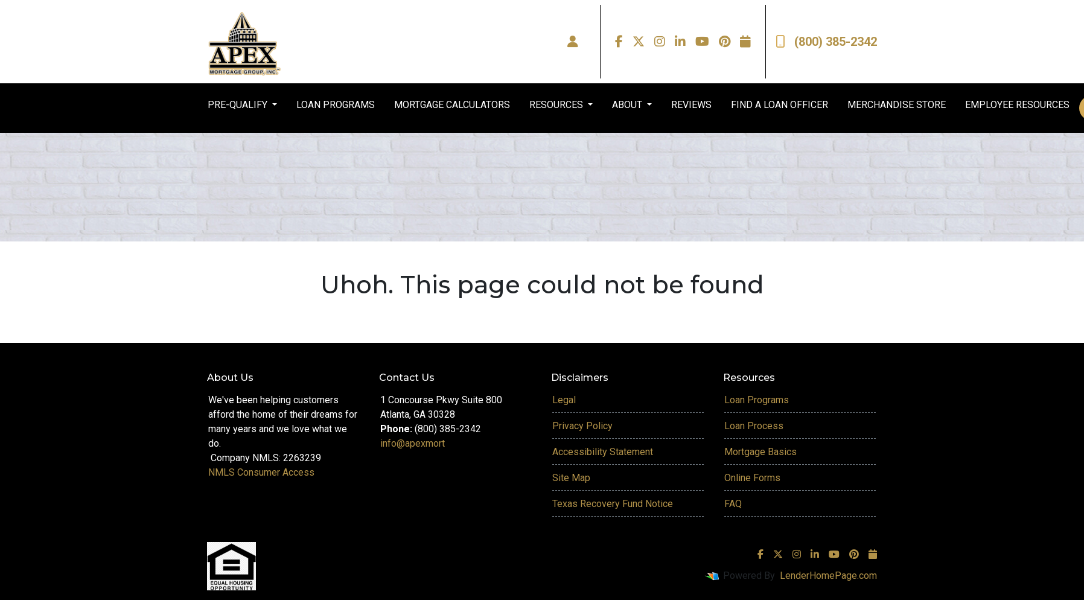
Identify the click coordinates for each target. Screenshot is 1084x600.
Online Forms (752, 478)
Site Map (571, 478)
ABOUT (628, 104)
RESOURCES (557, 104)
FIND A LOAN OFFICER (779, 104)
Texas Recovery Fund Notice (612, 503)
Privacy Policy (582, 426)
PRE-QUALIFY (239, 104)
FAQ (733, 503)
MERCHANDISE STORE (896, 104)
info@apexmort (412, 443)
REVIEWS (691, 104)
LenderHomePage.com (828, 575)
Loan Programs (756, 400)
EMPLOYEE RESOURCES (1017, 104)
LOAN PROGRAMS (335, 104)
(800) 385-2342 (826, 41)
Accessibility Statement (602, 452)
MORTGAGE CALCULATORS (452, 104)
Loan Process (753, 426)
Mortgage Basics (760, 452)
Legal (564, 400)
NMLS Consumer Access (261, 472)
